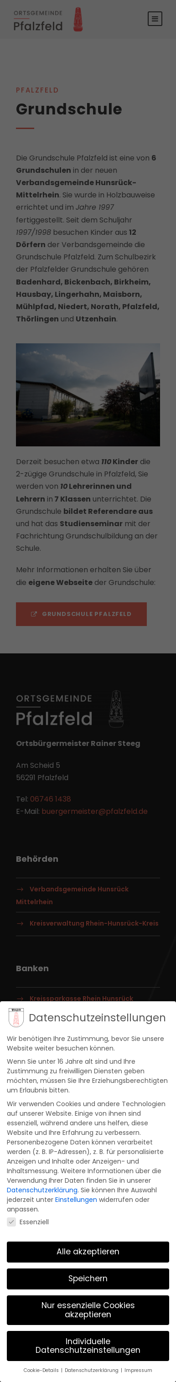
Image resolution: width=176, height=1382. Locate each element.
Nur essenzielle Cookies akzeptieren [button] (88, 1307)
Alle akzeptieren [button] (88, 1248)
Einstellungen (76, 1196)
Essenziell (28, 1218)
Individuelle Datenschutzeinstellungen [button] (88, 1343)
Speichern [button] (88, 1275)
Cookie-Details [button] (42, 1367)
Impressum (138, 1367)
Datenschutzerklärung (42, 1186)
